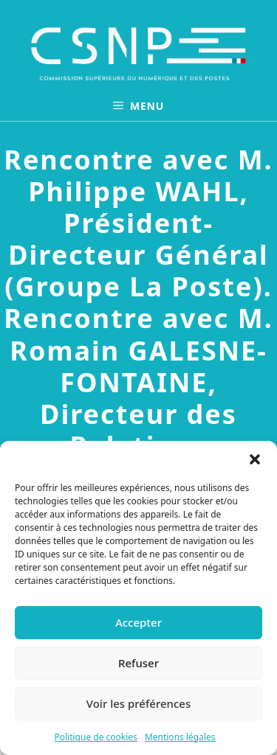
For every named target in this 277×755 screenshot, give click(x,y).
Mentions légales (180, 737)
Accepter (138, 622)
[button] (254, 459)
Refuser (138, 662)
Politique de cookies (95, 737)
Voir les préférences (138, 703)
